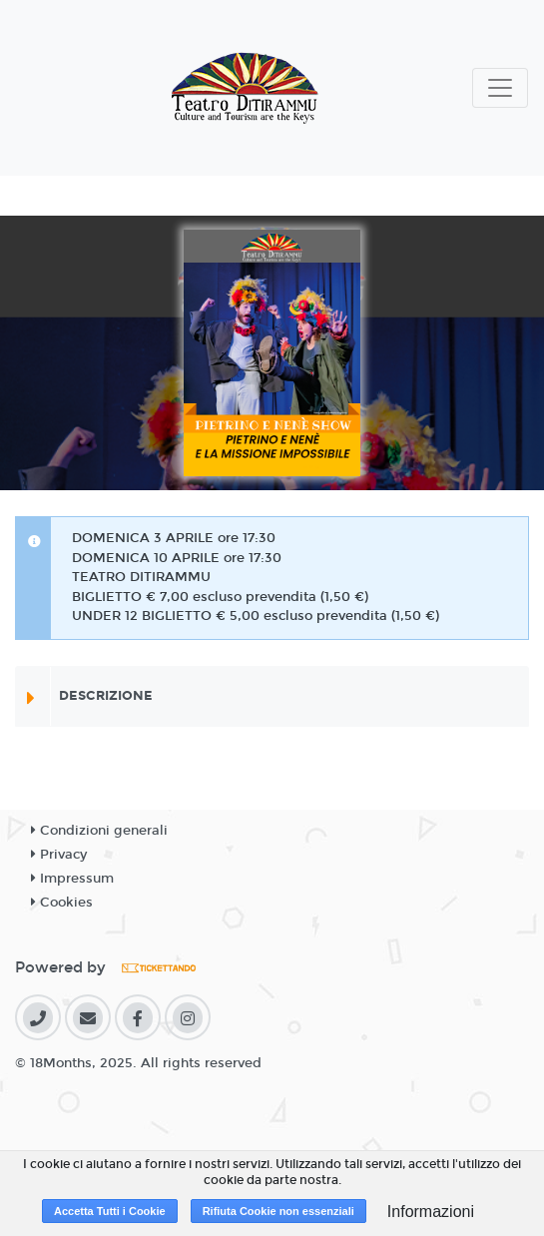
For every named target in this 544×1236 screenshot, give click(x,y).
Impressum (72, 879)
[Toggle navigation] (500, 88)
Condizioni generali (99, 831)
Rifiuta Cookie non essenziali (278, 1211)
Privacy (59, 855)
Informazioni (430, 1211)
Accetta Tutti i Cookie (110, 1211)
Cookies (62, 903)
